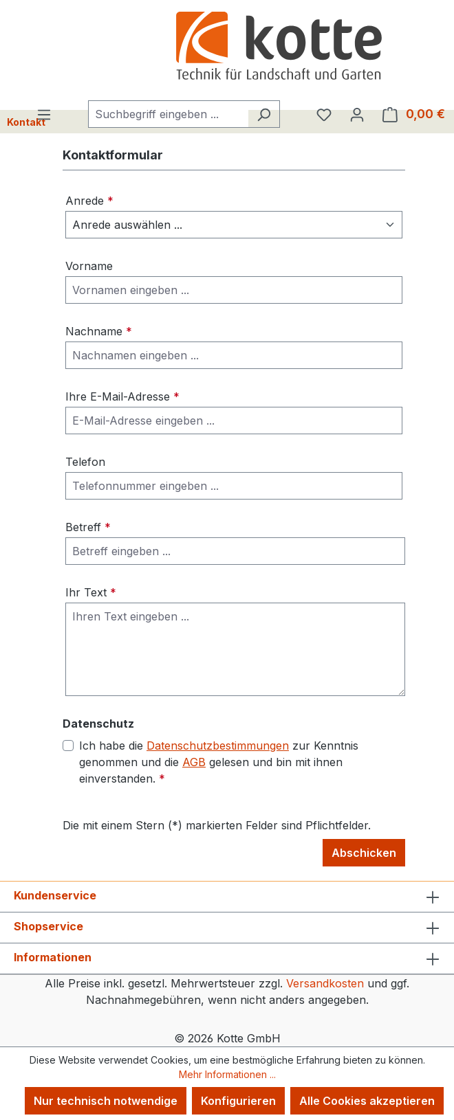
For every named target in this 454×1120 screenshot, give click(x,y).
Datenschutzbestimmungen (218, 745)
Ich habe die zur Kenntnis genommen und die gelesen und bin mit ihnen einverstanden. (218, 761)
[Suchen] (264, 114)
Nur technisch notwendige (105, 1101)
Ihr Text (90, 592)
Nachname (98, 331)
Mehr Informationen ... (227, 1074)
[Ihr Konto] (357, 114)
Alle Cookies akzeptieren (367, 1101)
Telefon (85, 462)
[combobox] (168, 114)
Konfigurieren (238, 1101)
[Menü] (44, 114)
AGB (194, 762)
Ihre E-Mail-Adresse (122, 396)
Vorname (89, 266)
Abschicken (364, 853)
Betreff (88, 527)
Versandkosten (325, 983)
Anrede (89, 201)
